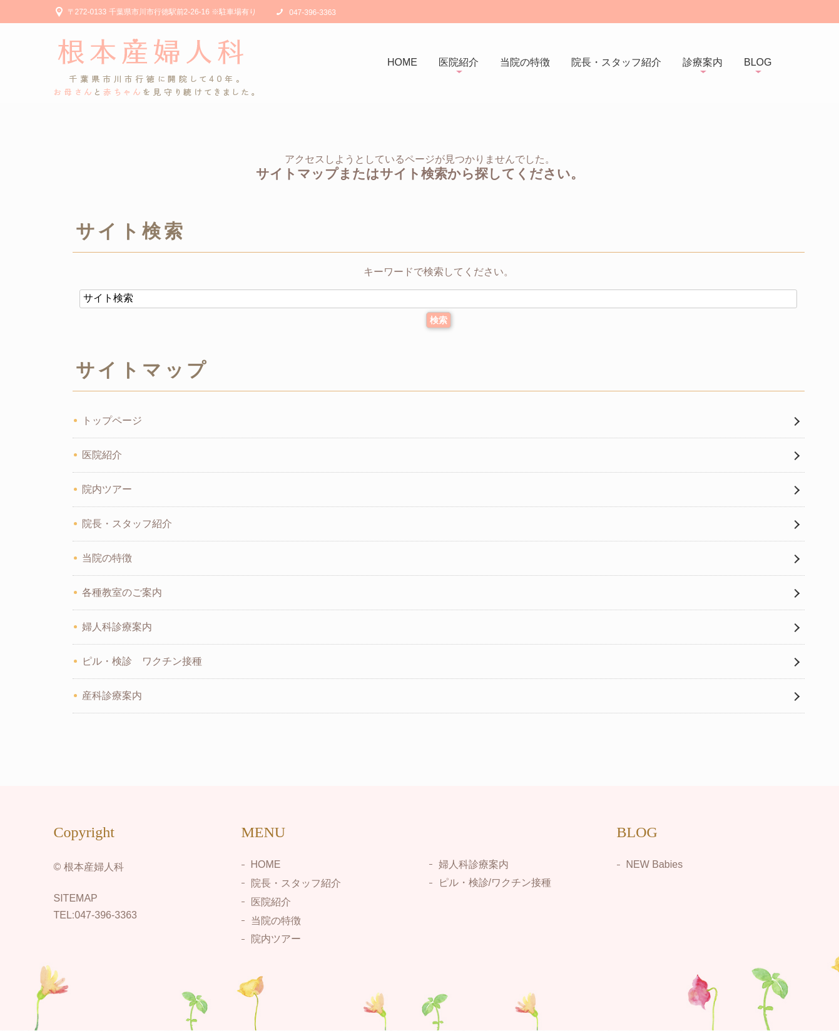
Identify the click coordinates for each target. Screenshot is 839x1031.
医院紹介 (459, 62)
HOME (402, 62)
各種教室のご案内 (122, 592)
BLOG (757, 62)
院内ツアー (107, 489)
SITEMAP (76, 898)
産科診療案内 (112, 695)
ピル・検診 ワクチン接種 (142, 661)
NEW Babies (654, 864)
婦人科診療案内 (117, 626)
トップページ (112, 420)
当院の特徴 (525, 62)
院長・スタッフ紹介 (616, 62)
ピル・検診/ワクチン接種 (495, 882)
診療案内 (703, 62)
